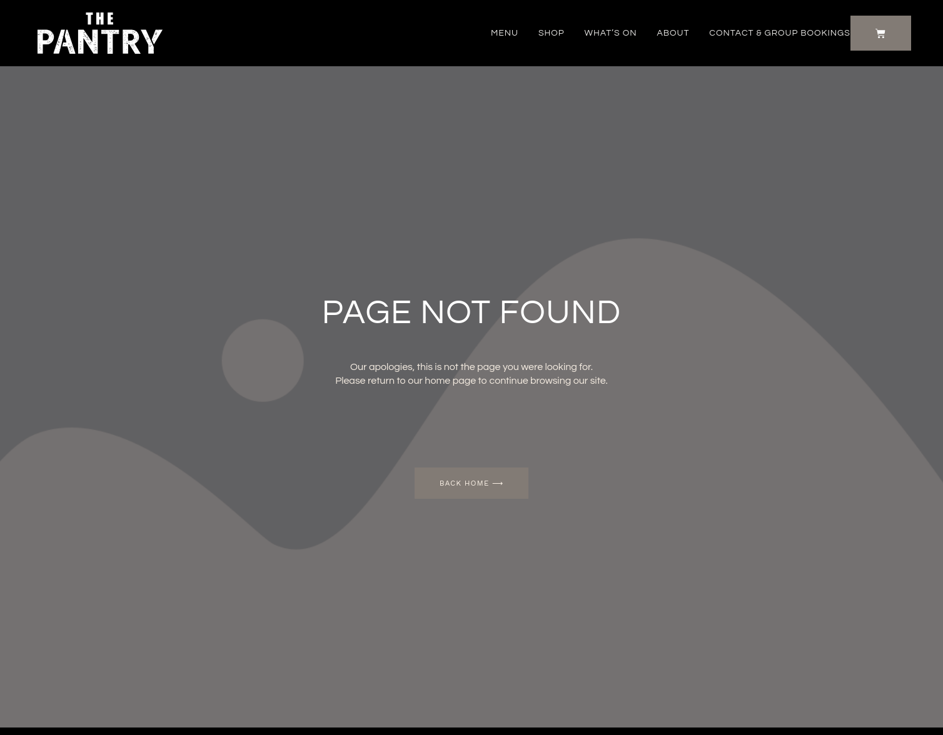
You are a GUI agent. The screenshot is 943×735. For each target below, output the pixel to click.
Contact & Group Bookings (779, 33)
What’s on (611, 33)
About (673, 33)
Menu (504, 33)
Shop (551, 33)
